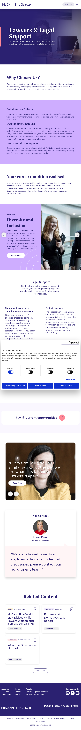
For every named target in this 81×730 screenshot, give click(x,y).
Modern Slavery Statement (56, 720)
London (55, 707)
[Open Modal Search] (68, 4)
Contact (18, 696)
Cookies (71, 720)
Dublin (46, 707)
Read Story (17, 485)
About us (5, 691)
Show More (40, 673)
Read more (15, 258)
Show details (70, 379)
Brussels (75, 707)
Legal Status (40, 723)
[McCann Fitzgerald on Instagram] (78, 695)
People (29, 691)
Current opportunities (41, 419)
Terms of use (31, 720)
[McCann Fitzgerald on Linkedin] (68, 695)
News (17, 691)
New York (65, 707)
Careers (18, 694)
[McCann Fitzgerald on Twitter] (73, 695)
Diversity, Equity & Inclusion (37, 694)
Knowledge (6, 696)
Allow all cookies (66, 386)
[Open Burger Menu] (77, 4)
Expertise (5, 694)
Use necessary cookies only (15, 386)
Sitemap (10, 720)
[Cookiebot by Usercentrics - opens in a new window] (70, 342)
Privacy (41, 720)
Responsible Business (35, 696)
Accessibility (20, 720)
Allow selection (40, 386)
